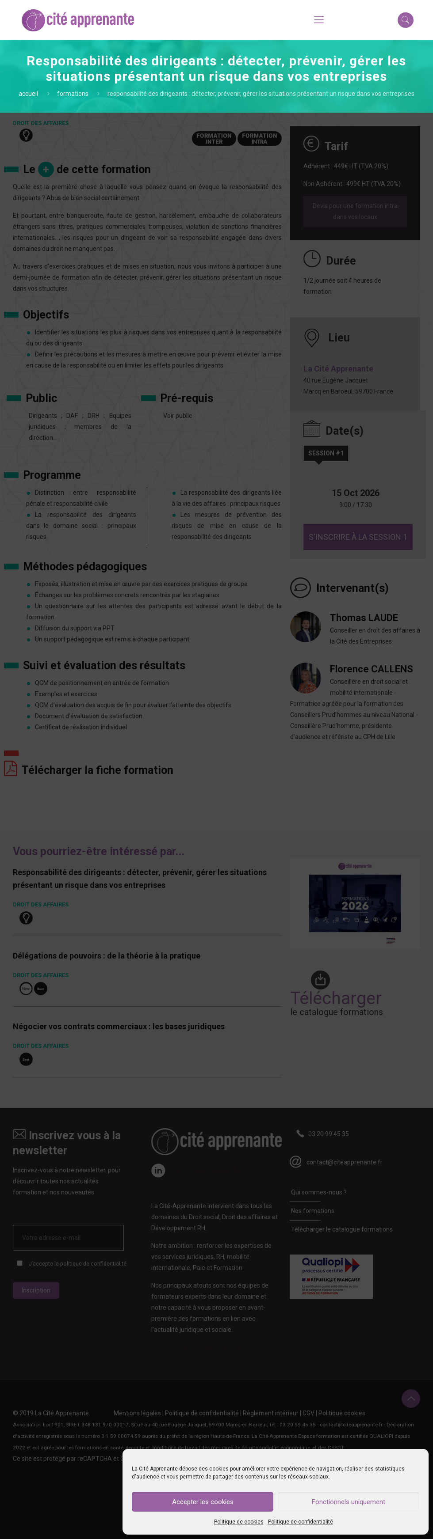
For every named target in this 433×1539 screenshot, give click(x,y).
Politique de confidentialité (300, 1522)
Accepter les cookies (203, 1502)
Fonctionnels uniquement (348, 1502)
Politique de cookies (239, 1522)
